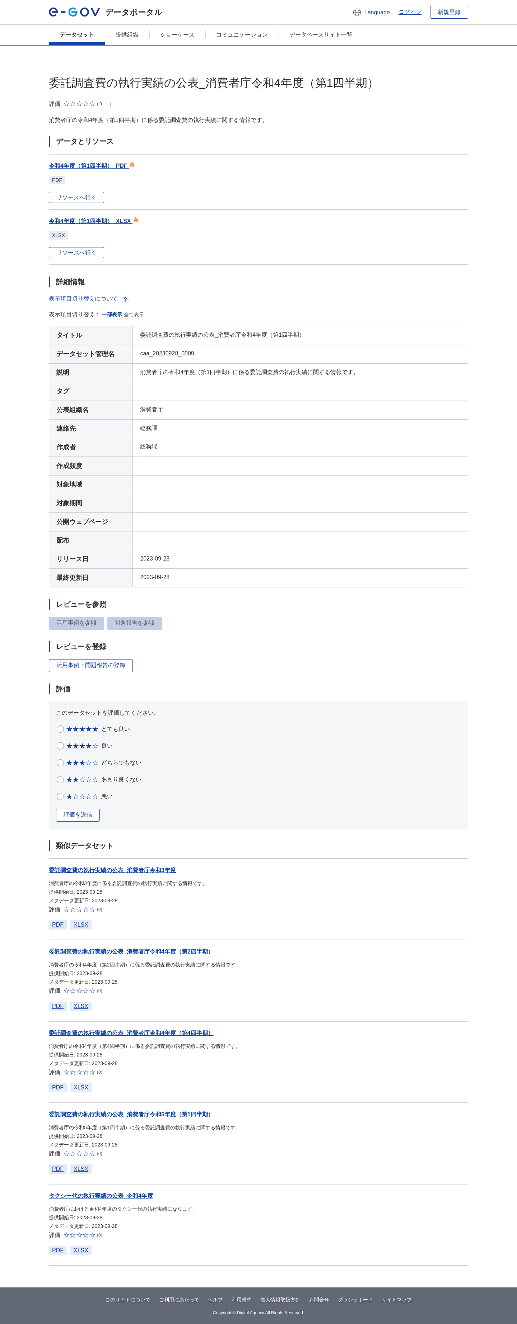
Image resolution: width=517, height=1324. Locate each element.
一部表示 (112, 314)
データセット (77, 35)
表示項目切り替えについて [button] (89, 298)
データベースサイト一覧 (321, 35)
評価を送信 (78, 815)
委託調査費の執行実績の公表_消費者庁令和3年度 (112, 870)
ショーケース (177, 35)
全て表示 (134, 314)
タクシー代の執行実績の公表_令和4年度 (101, 1196)
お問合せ (319, 1299)
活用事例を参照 (76, 623)
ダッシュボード (355, 1299)
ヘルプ (215, 1299)
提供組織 (127, 35)
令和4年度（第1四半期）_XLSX (94, 221)
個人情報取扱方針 (280, 1299)
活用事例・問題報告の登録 (90, 665)
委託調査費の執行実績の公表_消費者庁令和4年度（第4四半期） (131, 1033)
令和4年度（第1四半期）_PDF (92, 166)
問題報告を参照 (135, 623)
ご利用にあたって (179, 1299)
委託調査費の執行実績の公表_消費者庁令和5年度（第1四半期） (131, 1114)
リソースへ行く (76, 197)
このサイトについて (127, 1299)
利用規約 (242, 1299)
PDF (58, 925)
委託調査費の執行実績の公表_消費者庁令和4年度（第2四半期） (131, 952)
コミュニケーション (242, 35)
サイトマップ (397, 1299)
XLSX (81, 925)
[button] (371, 12)
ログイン (410, 12)
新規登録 (449, 12)
